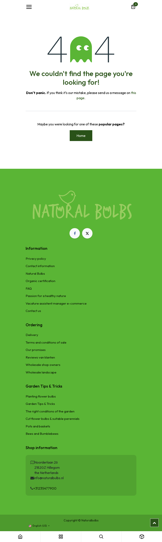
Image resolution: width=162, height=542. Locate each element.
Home (81, 135)
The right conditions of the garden (50, 411)
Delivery (32, 335)
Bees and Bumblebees (42, 434)
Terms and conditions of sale (46, 342)
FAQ (29, 288)
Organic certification (40, 281)
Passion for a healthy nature (46, 296)
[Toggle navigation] (29, 7)
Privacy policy (36, 258)
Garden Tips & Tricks (40, 404)
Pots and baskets (38, 426)
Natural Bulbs (35, 273)
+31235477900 (44, 488)
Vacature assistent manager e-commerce (56, 303)
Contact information (40, 266)
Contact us (33, 311)
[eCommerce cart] (133, 7)
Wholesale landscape (41, 372)
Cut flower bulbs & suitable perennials (52, 419)
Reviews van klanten (40, 357)
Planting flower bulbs (41, 396)
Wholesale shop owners (43, 365)
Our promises (36, 350)
